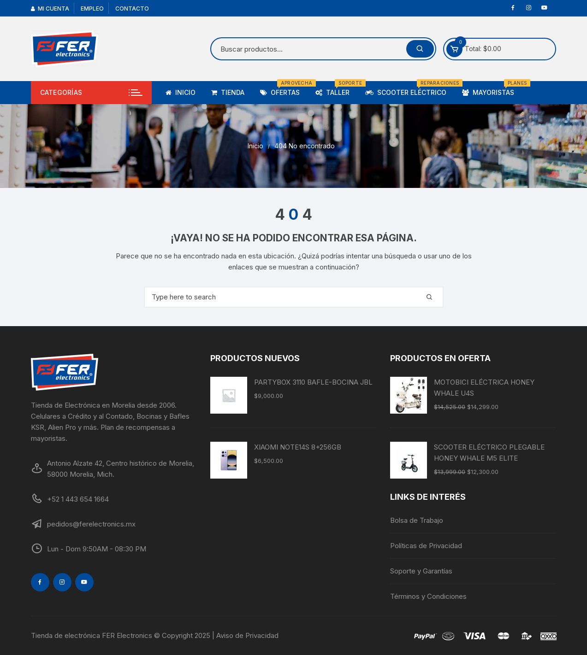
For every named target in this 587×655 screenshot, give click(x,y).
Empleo (92, 8)
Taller (335, 88)
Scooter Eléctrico (409, 88)
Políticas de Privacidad (426, 545)
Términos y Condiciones (428, 596)
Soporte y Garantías (421, 571)
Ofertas (283, 88)
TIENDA (227, 92)
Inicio (181, 92)
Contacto (132, 8)
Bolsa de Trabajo (416, 520)
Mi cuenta (50, 8)
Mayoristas (491, 88)
